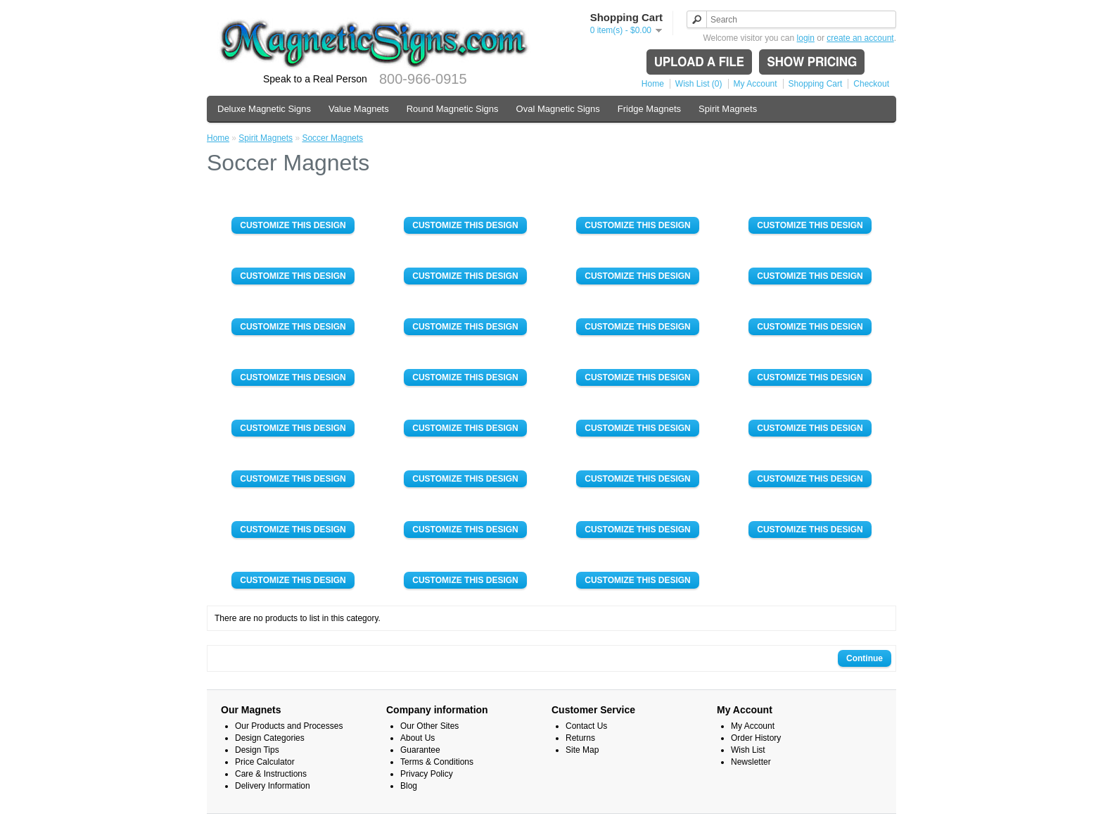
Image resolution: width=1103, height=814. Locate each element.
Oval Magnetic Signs (558, 109)
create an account (860, 38)
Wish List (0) (698, 84)
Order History (756, 738)
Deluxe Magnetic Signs (264, 109)
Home (653, 84)
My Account (755, 84)
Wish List (748, 750)
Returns (580, 738)
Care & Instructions (271, 774)
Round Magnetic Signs (453, 109)
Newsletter (751, 762)
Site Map (582, 750)
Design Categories (270, 738)
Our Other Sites (429, 726)
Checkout (871, 84)
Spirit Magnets (728, 109)
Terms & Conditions (436, 762)
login (806, 38)
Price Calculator (265, 762)
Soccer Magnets (332, 138)
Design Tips (257, 750)
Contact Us (586, 726)
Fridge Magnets (649, 109)
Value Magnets (359, 109)
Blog (408, 786)
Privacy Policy (426, 774)
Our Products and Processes (289, 726)
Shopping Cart (816, 84)
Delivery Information (272, 786)
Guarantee (420, 750)
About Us (417, 738)
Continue (864, 658)
